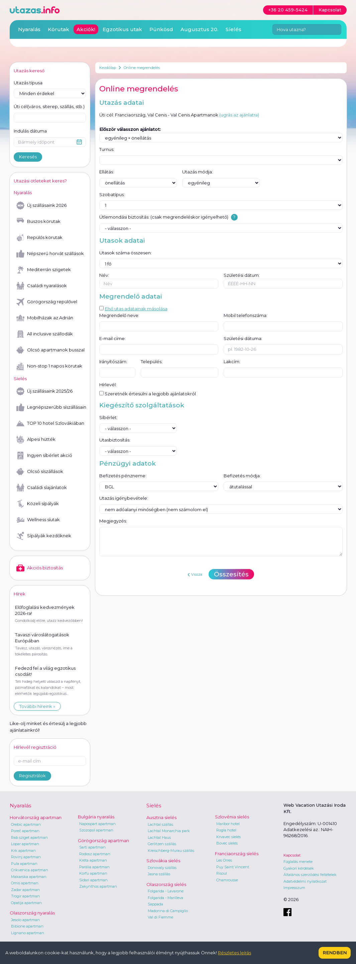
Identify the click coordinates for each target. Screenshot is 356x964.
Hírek (19, 593)
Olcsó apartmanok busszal (50, 350)
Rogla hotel (226, 830)
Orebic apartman (26, 824)
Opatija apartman (26, 902)
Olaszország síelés (166, 884)
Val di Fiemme (160, 917)
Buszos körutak (38, 222)
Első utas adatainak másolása (133, 308)
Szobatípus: (112, 194)
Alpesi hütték (35, 439)
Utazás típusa (28, 82)
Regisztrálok (32, 775)
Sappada (155, 904)
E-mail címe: (112, 338)
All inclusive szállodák (44, 334)
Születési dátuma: (243, 338)
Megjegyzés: (113, 521)
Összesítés (231, 574)
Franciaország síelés (236, 853)
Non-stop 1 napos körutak (49, 366)
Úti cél (49, 106)
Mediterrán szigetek (43, 270)
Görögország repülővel (46, 302)
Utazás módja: (197, 171)
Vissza (195, 574)
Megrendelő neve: (119, 315)
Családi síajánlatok (41, 488)
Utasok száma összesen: (125, 252)
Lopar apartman (25, 843)
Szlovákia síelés (163, 860)
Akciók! (86, 29)
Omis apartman (24, 883)
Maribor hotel (228, 823)
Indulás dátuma (30, 131)
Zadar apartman (25, 889)
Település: (151, 361)
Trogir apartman (25, 896)
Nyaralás (29, 29)
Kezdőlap (107, 67)
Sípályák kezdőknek (43, 536)
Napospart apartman (97, 823)
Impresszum (294, 887)
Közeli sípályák (37, 504)
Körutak (58, 29)
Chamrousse (227, 880)
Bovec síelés (227, 843)
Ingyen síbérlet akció (44, 456)
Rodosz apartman (94, 854)
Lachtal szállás (160, 824)
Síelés (233, 29)
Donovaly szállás (162, 867)
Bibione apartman (27, 926)
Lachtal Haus (159, 837)
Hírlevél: (108, 384)
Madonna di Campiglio (168, 910)
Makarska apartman (28, 876)
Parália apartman (94, 867)
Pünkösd (161, 29)
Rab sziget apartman (29, 837)
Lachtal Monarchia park (169, 830)
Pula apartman (24, 863)
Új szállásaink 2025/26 (44, 391)
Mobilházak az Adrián (44, 318)
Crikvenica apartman (29, 870)
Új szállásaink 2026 (41, 206)
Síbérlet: (108, 417)
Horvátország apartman (36, 817)
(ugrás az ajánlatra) (239, 114)
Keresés (28, 156)
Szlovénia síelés (232, 816)
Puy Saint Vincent (232, 867)
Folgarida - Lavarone (166, 891)
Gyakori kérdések (298, 868)
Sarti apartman (92, 847)
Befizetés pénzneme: (122, 475)
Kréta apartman (93, 860)
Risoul (221, 873)
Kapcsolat (292, 855)
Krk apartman (23, 850)
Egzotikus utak (122, 29)
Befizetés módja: (242, 475)
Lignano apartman (27, 933)
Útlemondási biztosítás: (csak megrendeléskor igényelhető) (163, 217)
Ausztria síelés (161, 817)
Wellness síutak (38, 520)
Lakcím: (232, 361)
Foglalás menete (298, 861)
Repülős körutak (39, 238)
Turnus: (106, 149)
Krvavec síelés (228, 836)
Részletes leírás (234, 952)
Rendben (335, 952)
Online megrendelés (142, 67)
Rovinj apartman (26, 857)
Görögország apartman (103, 840)
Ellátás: (106, 171)
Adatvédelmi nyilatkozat (305, 881)
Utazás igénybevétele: (123, 498)
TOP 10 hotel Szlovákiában (50, 423)
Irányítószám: (113, 361)
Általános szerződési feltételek (310, 874)
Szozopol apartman (96, 830)
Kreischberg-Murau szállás (171, 850)
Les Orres (224, 860)
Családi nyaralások (41, 286)
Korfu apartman (93, 873)
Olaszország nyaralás (32, 912)
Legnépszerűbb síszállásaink (51, 407)
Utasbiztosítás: (114, 440)
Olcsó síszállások (39, 472)
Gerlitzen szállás (162, 843)
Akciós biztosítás (39, 568)
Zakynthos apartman (98, 886)
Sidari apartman (93, 880)
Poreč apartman (25, 830)
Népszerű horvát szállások (50, 254)
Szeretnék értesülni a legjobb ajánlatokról (147, 393)
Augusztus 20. (199, 29)
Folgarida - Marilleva (165, 897)
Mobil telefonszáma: (245, 315)
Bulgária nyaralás (96, 816)
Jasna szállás (159, 874)
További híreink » (37, 706)
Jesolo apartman (25, 919)
